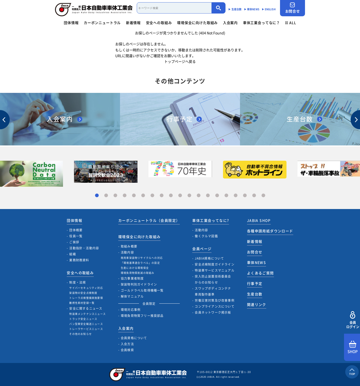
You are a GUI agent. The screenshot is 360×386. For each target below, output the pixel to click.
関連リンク (256, 304)
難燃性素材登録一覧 (81, 303)
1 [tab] (97, 196)
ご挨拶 (74, 242)
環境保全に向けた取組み (197, 22)
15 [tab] (226, 196)
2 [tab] (106, 196)
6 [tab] (143, 196)
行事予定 (254, 283)
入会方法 (127, 344)
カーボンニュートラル (102, 22)
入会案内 (230, 22)
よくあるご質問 (260, 272)
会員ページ (202, 248)
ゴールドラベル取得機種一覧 (142, 290)
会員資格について (134, 338)
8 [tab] (162, 196)
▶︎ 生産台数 (235, 9)
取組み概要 (129, 246)
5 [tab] (134, 196)
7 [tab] (152, 196)
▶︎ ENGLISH (269, 9)
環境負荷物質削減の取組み (137, 273)
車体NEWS (256, 262)
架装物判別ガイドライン (139, 284)
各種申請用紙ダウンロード (270, 230)
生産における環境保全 (135, 268)
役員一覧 (75, 236)
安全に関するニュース (85, 308)
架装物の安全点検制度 (83, 293)
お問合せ (292, 8)
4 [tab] (124, 196)
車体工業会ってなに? (210, 220)
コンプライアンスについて (214, 306)
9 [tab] (171, 196)
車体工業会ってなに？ (261, 22)
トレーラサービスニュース (86, 329)
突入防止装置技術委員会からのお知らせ (213, 279)
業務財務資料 (79, 260)
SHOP (352, 347)
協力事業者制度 (132, 278)
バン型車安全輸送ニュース (86, 324)
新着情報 (133, 22)
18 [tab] (254, 196)
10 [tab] (180, 196)
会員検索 (127, 350)
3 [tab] (115, 196)
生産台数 (254, 293)
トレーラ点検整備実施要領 (86, 298)
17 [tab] (245, 196)
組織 (72, 254)
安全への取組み (159, 22)
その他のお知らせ (80, 334)
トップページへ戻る (180, 61)
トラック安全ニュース (83, 319)
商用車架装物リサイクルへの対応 (142, 258)
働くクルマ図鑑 (206, 236)
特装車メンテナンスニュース (87, 314)
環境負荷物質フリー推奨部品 (142, 315)
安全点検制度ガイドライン (214, 264)
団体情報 (71, 22)
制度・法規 (77, 282)
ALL (290, 22)
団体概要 (75, 230)
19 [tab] (263, 196)
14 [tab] (217, 196)
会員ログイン (352, 320)
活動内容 (127, 252)
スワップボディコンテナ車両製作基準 (213, 291)
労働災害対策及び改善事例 (214, 300)
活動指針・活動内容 (84, 248)
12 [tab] (198, 196)
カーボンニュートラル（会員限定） (149, 220)
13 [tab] (208, 196)
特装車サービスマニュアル (214, 270)
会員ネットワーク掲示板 (213, 312)
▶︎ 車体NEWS (251, 9)
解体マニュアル (132, 296)
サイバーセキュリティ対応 (86, 288)
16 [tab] (236, 196)
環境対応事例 (130, 309)
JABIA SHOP (259, 220)
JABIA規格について (209, 258)
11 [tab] (189, 196)
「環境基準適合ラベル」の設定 (140, 263)
